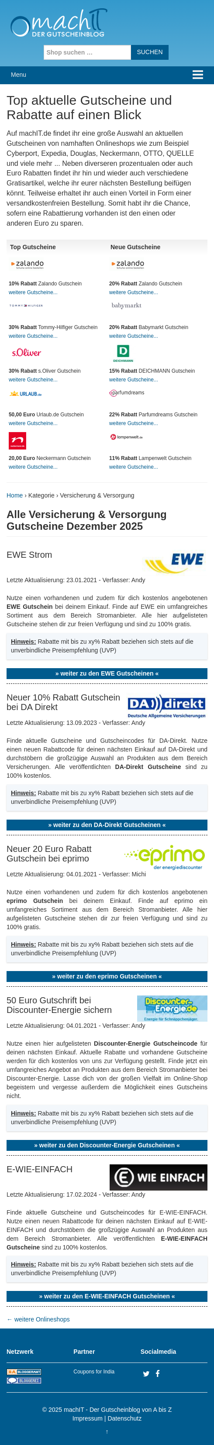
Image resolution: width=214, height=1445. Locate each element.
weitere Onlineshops (38, 1319)
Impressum (87, 1418)
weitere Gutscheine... (33, 292)
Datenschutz (124, 1418)
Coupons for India (93, 1372)
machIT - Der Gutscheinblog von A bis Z (118, 1409)
